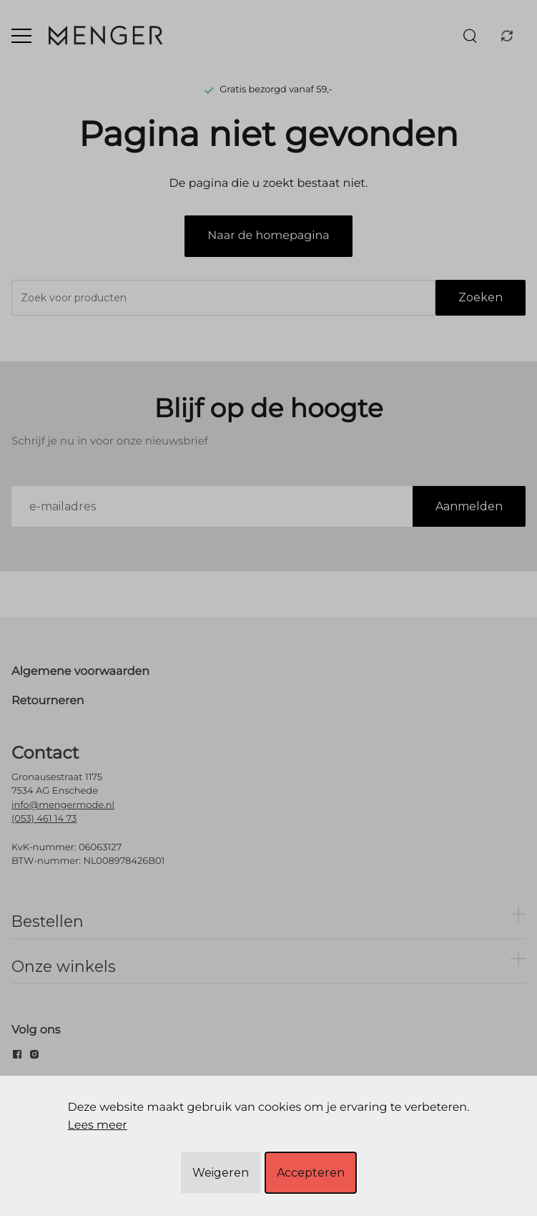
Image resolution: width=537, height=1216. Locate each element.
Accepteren (311, 1172)
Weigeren (220, 1172)
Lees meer (97, 1125)
